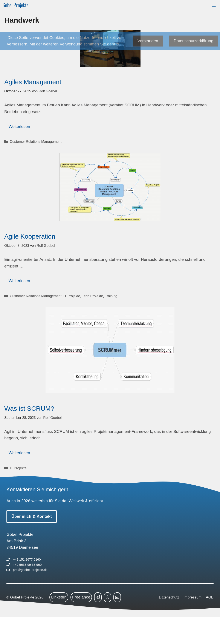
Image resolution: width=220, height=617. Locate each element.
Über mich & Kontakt (31, 516)
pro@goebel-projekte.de (30, 570)
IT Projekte (71, 296)
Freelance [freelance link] (81, 597)
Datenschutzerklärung (193, 41)
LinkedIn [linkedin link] (59, 597)
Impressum (192, 597)
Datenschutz (169, 597)
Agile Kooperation (29, 236)
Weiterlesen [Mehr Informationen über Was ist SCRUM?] (19, 453)
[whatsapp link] (107, 597)
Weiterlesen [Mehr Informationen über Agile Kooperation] (19, 280)
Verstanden (148, 41)
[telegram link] (98, 597)
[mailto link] (117, 597)
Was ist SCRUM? (29, 408)
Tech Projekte (92, 296)
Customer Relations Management (35, 141)
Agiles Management (32, 81)
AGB (210, 597)
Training (111, 296)
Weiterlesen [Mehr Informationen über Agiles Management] (19, 126)
